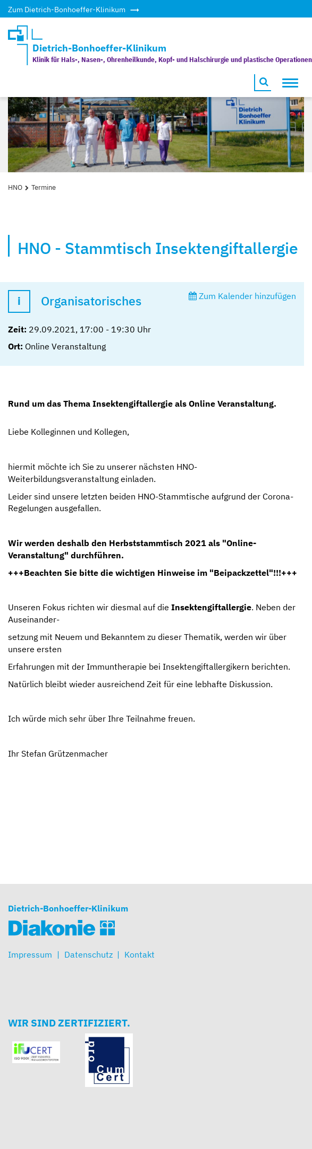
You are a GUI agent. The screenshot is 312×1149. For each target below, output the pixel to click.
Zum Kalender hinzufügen (242, 296)
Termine (43, 187)
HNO (15, 187)
